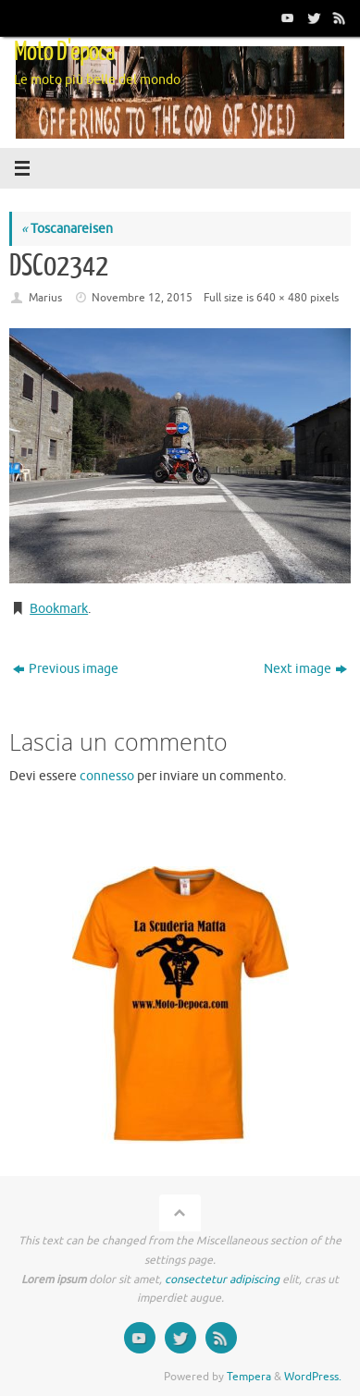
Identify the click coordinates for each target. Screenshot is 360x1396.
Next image (305, 669)
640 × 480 (281, 297)
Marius (45, 297)
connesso (107, 776)
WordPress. (312, 1376)
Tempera (249, 1376)
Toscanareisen (67, 229)
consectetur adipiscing (222, 1279)
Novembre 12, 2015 (142, 297)
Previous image (65, 669)
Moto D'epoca (64, 52)
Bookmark (59, 609)
